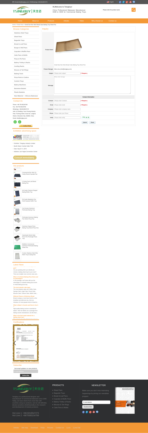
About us (35, 21)
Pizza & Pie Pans (20, 59)
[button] (36, 343)
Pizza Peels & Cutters (21, 77)
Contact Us (60, 428)
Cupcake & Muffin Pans (22, 51)
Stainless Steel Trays (21, 33)
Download (34, 428)
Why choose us (97, 21)
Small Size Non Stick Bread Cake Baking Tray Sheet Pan (70, 65)
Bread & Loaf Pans (20, 44)
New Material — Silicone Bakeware (26, 96)
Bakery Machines (20, 85)
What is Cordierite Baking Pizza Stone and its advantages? (25, 278)
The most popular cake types (21, 288)
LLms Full (76, 428)
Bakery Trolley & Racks (22, 62)
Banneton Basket (20, 88)
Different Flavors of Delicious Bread (23, 297)
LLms (68, 428)
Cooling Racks (19, 66)
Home (20, 21)
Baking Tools (18, 73)
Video (82, 21)
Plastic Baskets (19, 92)
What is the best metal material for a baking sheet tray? (23, 317)
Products (51, 21)
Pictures (50, 428)
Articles (66, 21)
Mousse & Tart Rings (21, 70)
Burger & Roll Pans (20, 48)
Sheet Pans (20, 24)
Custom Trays (19, 81)
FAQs (42, 428)
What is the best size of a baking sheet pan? (24, 267)
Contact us (112, 21)
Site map (24, 428)
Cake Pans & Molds (20, 55)
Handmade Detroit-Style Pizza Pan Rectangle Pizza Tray (29, 237)
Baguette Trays (19, 40)
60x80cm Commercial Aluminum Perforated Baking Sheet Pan (30, 246)
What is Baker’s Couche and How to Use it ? (25, 306)
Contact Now (25, 125)
